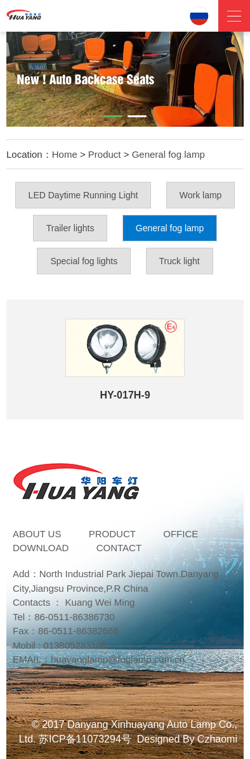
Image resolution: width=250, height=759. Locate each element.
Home (64, 154)
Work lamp (201, 195)
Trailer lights (70, 228)
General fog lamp (168, 154)
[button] (112, 116)
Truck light (179, 261)
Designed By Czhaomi (187, 739)
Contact (118, 547)
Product (104, 154)
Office (180, 533)
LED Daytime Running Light (83, 195)
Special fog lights (83, 261)
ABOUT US (37, 533)
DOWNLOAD (41, 547)
